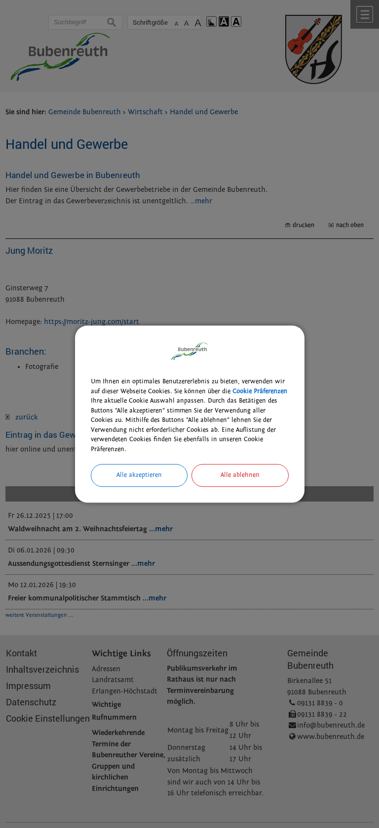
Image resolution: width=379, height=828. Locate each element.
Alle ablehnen (240, 474)
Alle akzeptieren (139, 474)
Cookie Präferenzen (259, 391)
